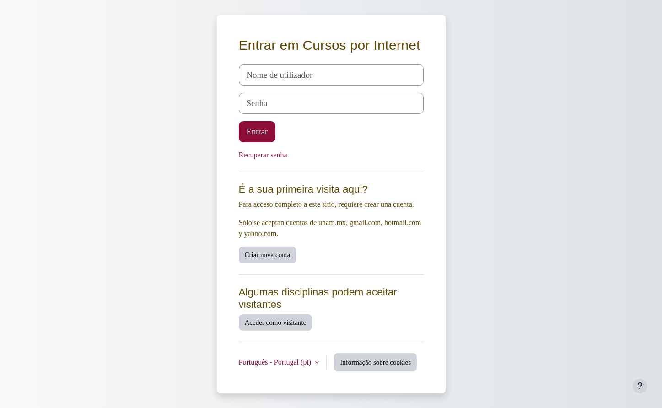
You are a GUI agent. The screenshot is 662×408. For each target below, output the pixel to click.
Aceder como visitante (276, 322)
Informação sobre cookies (375, 362)
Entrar (257, 131)
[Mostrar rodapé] (640, 386)
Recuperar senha (263, 155)
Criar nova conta (268, 254)
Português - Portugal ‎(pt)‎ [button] (276, 362)
